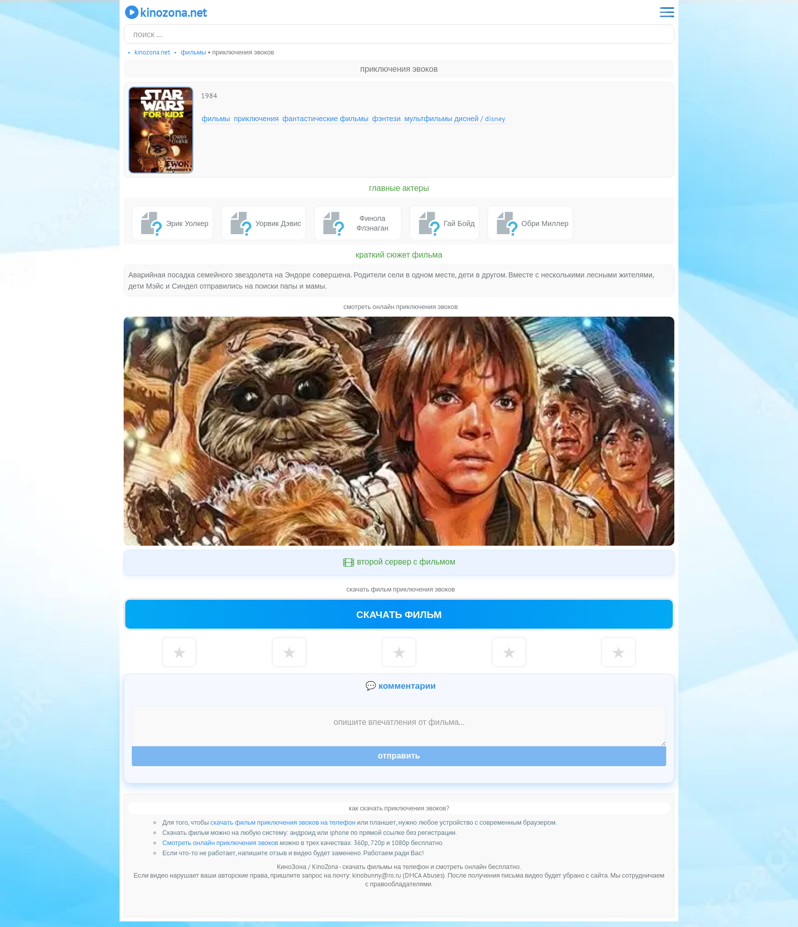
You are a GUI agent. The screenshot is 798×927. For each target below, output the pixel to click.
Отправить (399, 761)
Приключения (256, 118)
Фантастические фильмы (325, 118)
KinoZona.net (165, 12)
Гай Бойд (444, 223)
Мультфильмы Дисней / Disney (454, 118)
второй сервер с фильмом (399, 562)
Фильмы (216, 118)
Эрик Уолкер (172, 223)
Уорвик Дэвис (263, 223)
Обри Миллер (530, 223)
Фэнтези (386, 118)
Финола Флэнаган (353, 223)
